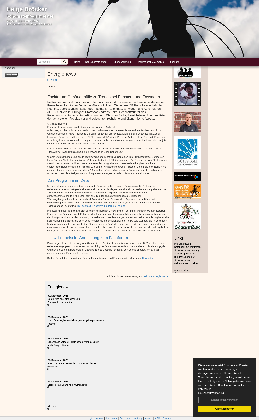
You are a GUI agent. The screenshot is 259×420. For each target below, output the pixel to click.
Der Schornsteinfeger (97, 62)
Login (90, 418)
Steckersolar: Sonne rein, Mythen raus (67, 385)
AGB (157, 418)
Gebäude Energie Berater (156, 276)
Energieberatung (123, 62)
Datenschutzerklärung (211, 393)
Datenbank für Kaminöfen (187, 247)
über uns (175, 62)
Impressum (204, 389)
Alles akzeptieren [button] (224, 408)
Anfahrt (148, 418)
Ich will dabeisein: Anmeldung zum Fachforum (87, 237)
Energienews (58, 287)
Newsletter (147, 258)
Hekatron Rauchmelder (186, 263)
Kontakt (99, 418)
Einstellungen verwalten (224, 399)
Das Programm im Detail (68, 180)
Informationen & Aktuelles (151, 62)
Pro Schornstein (182, 243)
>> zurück (52, 80)
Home (77, 62)
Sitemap (166, 418)
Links (179, 238)
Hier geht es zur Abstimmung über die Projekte (101, 206)
